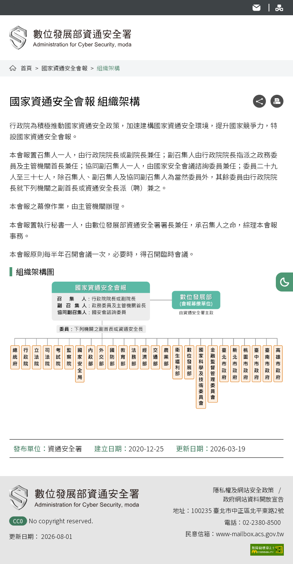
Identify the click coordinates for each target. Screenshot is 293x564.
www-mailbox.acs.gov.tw (250, 533)
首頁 (26, 68)
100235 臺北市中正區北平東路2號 (237, 510)
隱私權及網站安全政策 (243, 489)
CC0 (18, 521)
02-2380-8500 (262, 522)
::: (14, 4)
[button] (284, 282)
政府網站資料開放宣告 (253, 498)
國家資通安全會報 (64, 68)
